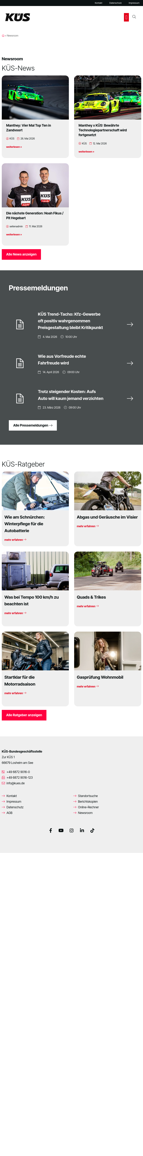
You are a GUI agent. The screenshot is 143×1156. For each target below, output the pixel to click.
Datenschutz (115, 3)
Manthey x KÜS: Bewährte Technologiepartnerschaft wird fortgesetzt (103, 130)
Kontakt (98, 3)
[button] (126, 17)
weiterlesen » (14, 146)
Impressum (134, 3)
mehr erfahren (15, 539)
